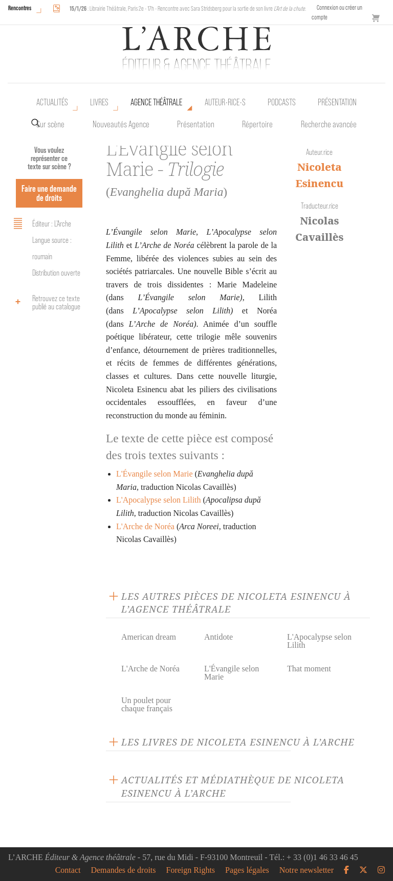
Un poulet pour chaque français (146, 704)
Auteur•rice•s (225, 102)
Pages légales (247, 870)
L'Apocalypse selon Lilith (158, 499)
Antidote (218, 636)
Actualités (52, 102)
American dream (148, 636)
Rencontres (19, 8)
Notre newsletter (306, 870)
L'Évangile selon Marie (154, 473)
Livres (99, 102)
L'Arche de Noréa (145, 526)
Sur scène (50, 124)
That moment (309, 668)
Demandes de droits (123, 870)
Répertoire (257, 124)
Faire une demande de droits (49, 193)
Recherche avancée (329, 124)
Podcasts (282, 102)
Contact (68, 870)
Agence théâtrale (156, 102)
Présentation (195, 124)
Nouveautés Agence (121, 124)
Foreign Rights (190, 870)
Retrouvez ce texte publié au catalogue (45, 302)
